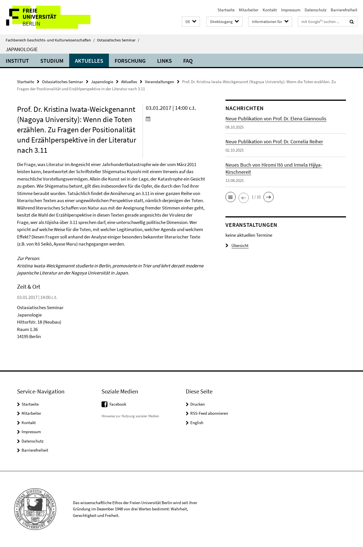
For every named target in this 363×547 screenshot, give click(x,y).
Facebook (117, 404)
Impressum (290, 9)
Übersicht (236, 245)
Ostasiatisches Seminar (118, 40)
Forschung (130, 60)
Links (164, 60)
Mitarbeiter (248, 9)
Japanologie (22, 49)
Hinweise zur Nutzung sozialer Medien (130, 416)
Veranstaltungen (159, 81)
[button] (191, 21)
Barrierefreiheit (344, 9)
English (196, 422)
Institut (17, 60)
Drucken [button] (197, 404)
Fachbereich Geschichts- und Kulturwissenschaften (50, 40)
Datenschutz (315, 9)
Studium (52, 60)
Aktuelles (89, 60)
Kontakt (270, 9)
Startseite (226, 9)
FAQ (188, 60)
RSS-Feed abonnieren (209, 413)
